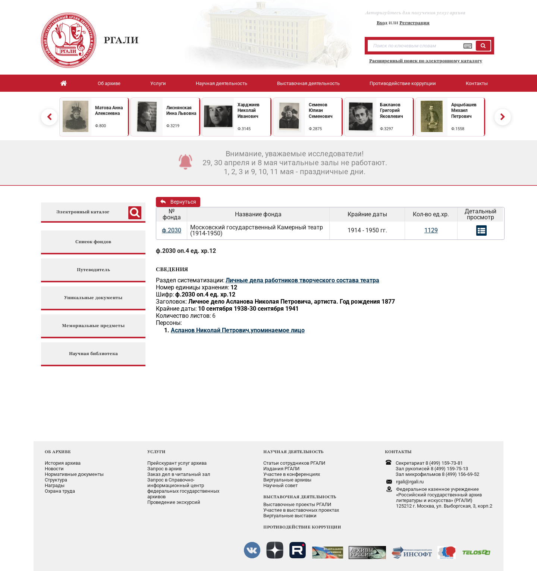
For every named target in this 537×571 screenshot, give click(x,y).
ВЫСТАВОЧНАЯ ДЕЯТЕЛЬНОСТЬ (299, 497)
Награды (55, 485)
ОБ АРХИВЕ (58, 452)
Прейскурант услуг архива (177, 463)
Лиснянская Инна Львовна (181, 110)
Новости (54, 468)
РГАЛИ (121, 40)
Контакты (477, 83)
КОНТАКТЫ (398, 452)
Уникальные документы (93, 298)
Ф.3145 (244, 128)
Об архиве (109, 83)
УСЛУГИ (156, 452)
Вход (382, 23)
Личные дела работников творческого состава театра (302, 280)
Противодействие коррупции (403, 83)
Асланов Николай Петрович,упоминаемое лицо (238, 330)
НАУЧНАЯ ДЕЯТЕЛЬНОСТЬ (293, 452)
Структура (56, 480)
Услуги (158, 83)
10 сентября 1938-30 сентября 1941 (248, 308)
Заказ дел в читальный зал (178, 474)
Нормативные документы (74, 474)
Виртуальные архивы (287, 480)
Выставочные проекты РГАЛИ (297, 504)
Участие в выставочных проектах (301, 510)
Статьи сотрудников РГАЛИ (294, 463)
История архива (63, 463)
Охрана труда (60, 491)
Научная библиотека (93, 354)
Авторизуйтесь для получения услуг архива (415, 13)
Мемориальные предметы (93, 326)
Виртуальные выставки (290, 515)
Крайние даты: (176, 308)
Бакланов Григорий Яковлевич (391, 110)
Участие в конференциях (291, 474)
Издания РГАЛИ (281, 468)
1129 (431, 230)
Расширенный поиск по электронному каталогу (425, 61)
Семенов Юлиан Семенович (321, 110)
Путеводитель (93, 270)
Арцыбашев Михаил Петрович (464, 110)
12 (233, 287)
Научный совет (280, 485)
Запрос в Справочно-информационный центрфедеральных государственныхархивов (183, 488)
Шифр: (165, 294)
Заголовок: (171, 301)
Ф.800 (100, 125)
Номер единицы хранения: (192, 287)
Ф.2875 (315, 128)
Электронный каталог (82, 212)
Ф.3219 (172, 125)
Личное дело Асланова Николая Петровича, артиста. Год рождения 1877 (291, 301)
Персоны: (169, 322)
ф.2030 (171, 230)
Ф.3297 (386, 128)
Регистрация (414, 23)
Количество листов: (183, 315)
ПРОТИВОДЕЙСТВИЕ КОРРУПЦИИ (302, 527)
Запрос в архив (164, 468)
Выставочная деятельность (308, 83)
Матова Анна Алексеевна (109, 110)
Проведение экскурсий (173, 502)
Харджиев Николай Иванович (249, 110)
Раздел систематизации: (190, 280)
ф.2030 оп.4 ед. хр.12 (186, 250)
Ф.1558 (457, 128)
